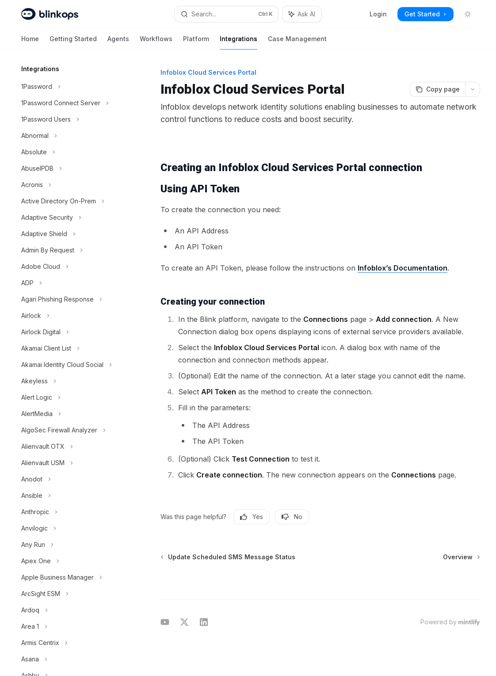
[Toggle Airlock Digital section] (70, 332)
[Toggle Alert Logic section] (70, 397)
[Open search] (226, 14)
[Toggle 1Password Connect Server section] (70, 103)
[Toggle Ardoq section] (70, 610)
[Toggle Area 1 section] (70, 626)
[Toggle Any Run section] (70, 545)
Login (378, 14)
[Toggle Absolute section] (70, 152)
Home (30, 42)
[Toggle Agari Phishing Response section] (70, 299)
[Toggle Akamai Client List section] (70, 348)
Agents (118, 42)
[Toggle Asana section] (70, 659)
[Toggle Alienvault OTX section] (70, 446)
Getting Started (73, 42)
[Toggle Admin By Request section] (70, 250)
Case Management (297, 42)
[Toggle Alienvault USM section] (70, 463)
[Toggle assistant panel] (301, 14)
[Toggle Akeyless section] (70, 381)
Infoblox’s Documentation (402, 268)
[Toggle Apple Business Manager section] (70, 577)
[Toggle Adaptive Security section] (70, 217)
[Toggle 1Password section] (70, 87)
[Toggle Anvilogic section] (70, 528)
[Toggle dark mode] (468, 14)
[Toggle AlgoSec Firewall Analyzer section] (70, 430)
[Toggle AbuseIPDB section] (70, 168)
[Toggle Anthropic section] (70, 512)
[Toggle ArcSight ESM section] (70, 594)
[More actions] (472, 89)
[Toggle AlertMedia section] (70, 414)
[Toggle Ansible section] (70, 496)
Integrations (238, 42)
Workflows (156, 42)
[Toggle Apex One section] (70, 561)
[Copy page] (437, 89)
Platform (196, 42)
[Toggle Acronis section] (70, 185)
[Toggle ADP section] (70, 283)
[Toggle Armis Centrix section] (70, 643)
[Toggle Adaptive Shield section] (70, 234)
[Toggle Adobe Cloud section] (70, 267)
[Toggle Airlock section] (70, 316)
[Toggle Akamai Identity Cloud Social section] (70, 365)
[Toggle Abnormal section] (70, 136)
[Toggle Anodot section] (70, 479)
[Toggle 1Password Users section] (70, 119)
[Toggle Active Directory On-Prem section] (70, 201)
